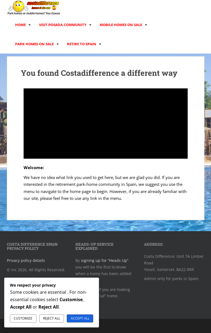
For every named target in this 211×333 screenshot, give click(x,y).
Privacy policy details (26, 260)
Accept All (80, 318)
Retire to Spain (81, 43)
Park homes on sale (34, 43)
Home (20, 24)
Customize (23, 318)
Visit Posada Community (62, 24)
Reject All (51, 318)
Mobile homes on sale (121, 24)
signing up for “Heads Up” (104, 260)
